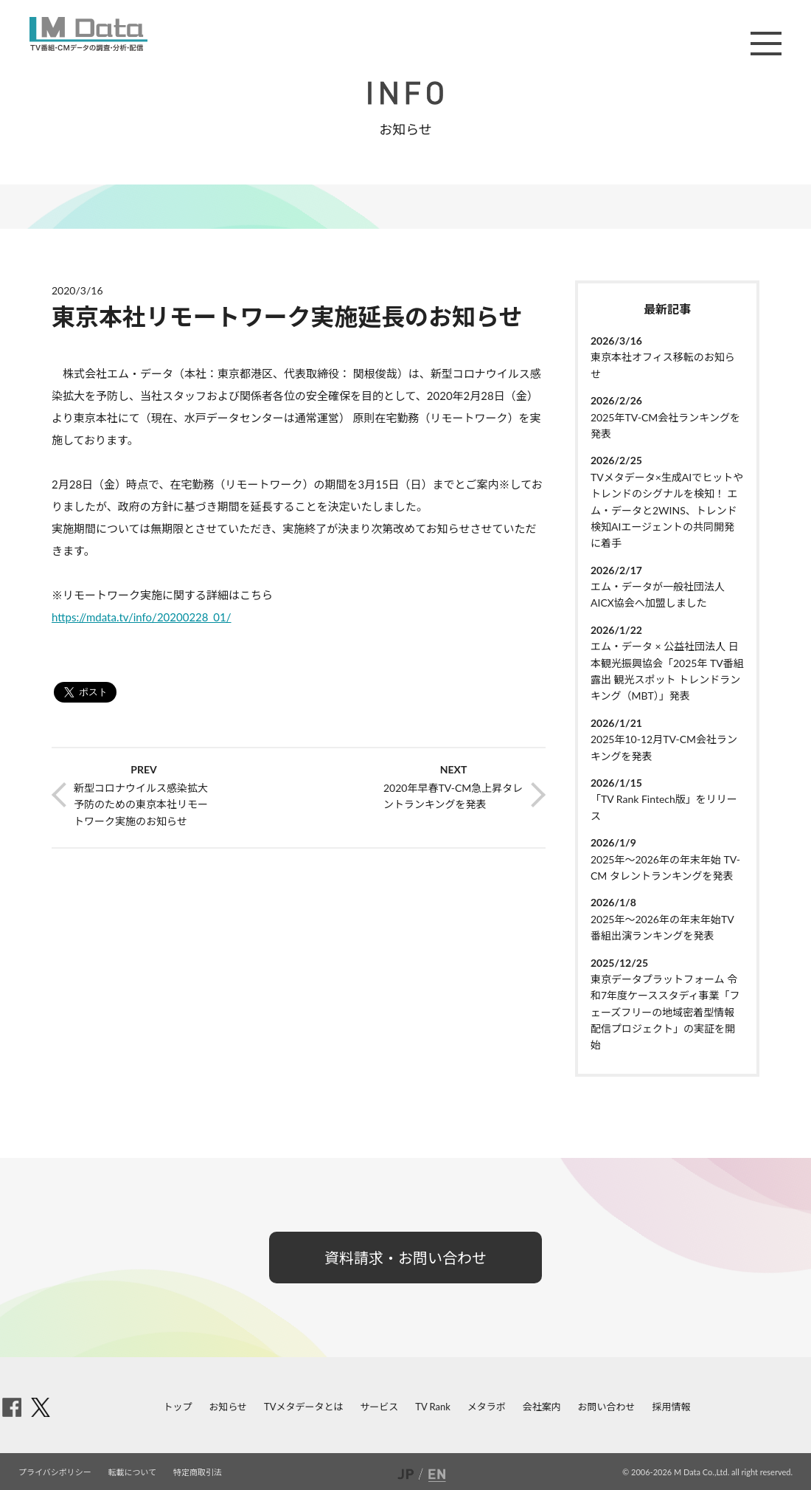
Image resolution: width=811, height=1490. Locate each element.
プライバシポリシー (54, 1472)
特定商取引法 (197, 1472)
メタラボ (486, 1407)
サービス (379, 1407)
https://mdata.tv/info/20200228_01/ (142, 617)
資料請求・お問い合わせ (405, 1257)
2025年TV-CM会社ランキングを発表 (665, 425)
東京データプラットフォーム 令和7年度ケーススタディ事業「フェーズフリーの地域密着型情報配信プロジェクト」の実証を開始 (665, 1012)
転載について (132, 1472)
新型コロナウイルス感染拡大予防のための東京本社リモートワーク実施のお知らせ (141, 804)
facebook (11, 1407)
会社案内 (542, 1407)
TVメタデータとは (303, 1407)
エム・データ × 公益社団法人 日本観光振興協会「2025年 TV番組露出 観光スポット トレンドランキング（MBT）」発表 (667, 671)
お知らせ (228, 1407)
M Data (88, 34)
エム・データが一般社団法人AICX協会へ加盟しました (658, 594)
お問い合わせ (607, 1407)
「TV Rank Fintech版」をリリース (664, 807)
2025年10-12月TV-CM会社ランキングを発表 (664, 747)
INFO (405, 93)
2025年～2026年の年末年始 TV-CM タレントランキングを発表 (665, 867)
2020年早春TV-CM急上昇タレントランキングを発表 (453, 796)
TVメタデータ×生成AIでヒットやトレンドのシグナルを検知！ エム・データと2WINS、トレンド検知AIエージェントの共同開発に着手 (667, 510)
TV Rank (432, 1407)
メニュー (766, 43)
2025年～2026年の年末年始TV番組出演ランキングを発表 (662, 927)
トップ (178, 1407)
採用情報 (671, 1407)
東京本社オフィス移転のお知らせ (663, 365)
